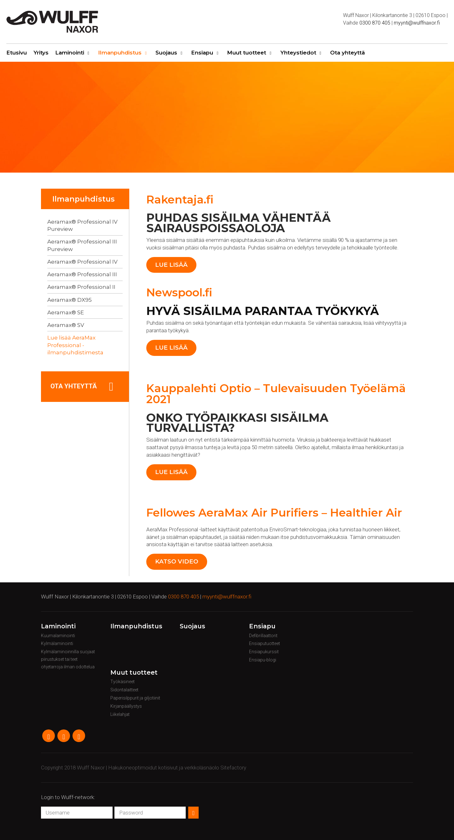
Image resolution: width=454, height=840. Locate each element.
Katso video (176, 561)
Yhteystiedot (298, 52)
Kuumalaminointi (58, 635)
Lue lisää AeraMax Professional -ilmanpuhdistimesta (75, 345)
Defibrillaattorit (263, 635)
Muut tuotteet (246, 52)
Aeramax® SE (65, 312)
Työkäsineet (122, 681)
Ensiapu (202, 52)
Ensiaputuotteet (264, 643)
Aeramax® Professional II (81, 287)
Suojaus (166, 52)
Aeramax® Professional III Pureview (82, 245)
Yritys (41, 52)
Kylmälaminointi (57, 643)
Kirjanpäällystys (126, 706)
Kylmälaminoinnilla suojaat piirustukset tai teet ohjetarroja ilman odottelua (68, 659)
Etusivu (16, 52)
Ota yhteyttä (347, 52)
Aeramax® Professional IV (82, 262)
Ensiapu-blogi (262, 659)
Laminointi (69, 52)
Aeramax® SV (65, 325)
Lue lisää (171, 264)
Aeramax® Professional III (82, 274)
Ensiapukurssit (264, 651)
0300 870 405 (374, 23)
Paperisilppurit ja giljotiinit (135, 697)
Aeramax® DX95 (69, 300)
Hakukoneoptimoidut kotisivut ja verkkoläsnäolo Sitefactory (177, 767)
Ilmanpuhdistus (120, 52)
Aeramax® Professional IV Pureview (82, 225)
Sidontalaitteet (124, 689)
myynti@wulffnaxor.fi (417, 23)
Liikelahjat (120, 714)
